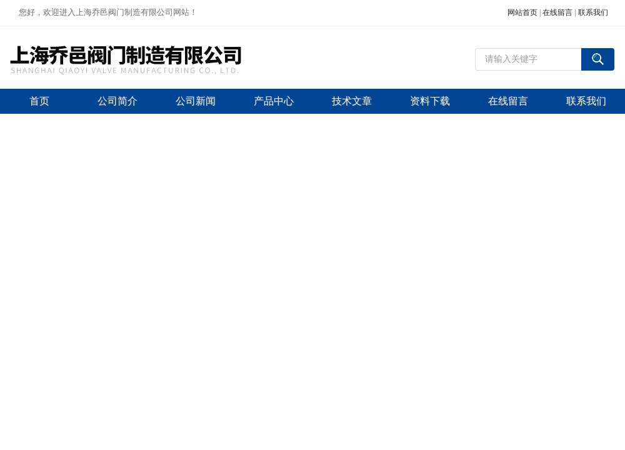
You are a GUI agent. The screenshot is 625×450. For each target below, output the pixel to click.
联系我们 (593, 12)
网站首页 (523, 12)
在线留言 (557, 12)
